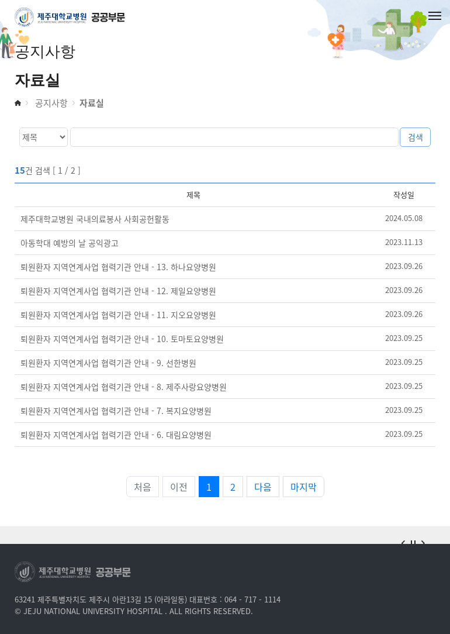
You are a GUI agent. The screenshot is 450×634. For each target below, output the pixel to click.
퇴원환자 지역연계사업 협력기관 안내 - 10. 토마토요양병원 (122, 338)
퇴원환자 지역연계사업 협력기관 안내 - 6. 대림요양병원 (116, 434)
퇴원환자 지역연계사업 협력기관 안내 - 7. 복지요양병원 (116, 410)
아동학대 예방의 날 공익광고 (69, 243)
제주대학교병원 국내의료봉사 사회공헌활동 (94, 219)
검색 (415, 137)
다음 (263, 487)
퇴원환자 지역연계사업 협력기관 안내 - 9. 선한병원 (108, 362)
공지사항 (50, 103)
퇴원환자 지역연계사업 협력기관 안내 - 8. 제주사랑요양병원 (123, 386)
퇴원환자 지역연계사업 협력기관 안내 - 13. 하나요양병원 (118, 267)
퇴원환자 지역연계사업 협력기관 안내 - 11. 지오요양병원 (118, 315)
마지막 (303, 487)
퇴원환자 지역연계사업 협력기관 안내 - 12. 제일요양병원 (118, 291)
